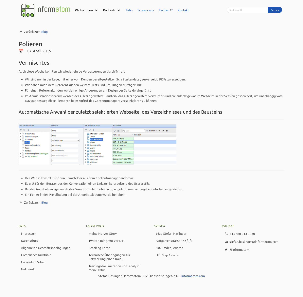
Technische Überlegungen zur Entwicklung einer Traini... (109, 257)
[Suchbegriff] (247, 10)
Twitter (166, 10)
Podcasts (109, 10)
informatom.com (193, 276)
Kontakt (183, 10)
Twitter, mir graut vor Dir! (106, 240)
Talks (129, 10)
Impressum (29, 233)
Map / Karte (167, 255)
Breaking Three (99, 248)
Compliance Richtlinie (36, 255)
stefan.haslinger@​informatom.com (251, 241)
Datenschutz (30, 240)
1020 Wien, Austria (169, 248)
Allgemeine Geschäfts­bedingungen (45, 248)
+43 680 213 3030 (239, 233)
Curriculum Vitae (33, 262)
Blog (44, 31)
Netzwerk (28, 269)
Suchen (275, 9)
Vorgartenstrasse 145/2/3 (174, 240)
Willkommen (84, 10)
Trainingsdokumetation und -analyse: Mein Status (114, 268)
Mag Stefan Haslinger (171, 233)
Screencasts (145, 10)
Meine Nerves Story (103, 233)
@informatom (236, 249)
